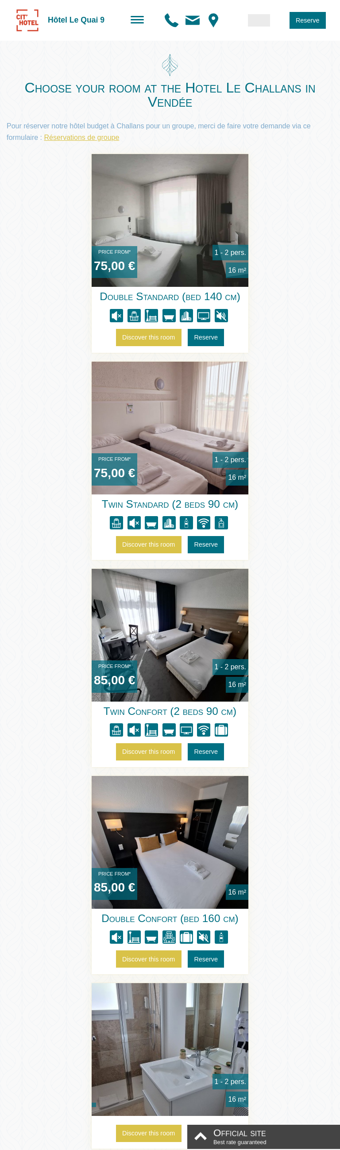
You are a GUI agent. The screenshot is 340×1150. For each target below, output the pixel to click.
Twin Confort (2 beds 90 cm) (93, 504)
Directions (193, 867)
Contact (236, 867)
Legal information (140, 1140)
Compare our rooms (170, 779)
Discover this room (72, 337)
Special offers (102, 867)
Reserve (308, 20)
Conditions (180, 1140)
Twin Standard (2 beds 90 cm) (246, 297)
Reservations (284, 867)
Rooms (54, 867)
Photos (150, 867)
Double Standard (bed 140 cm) (93, 297)
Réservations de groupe (81, 137)
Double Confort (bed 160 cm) (246, 504)
